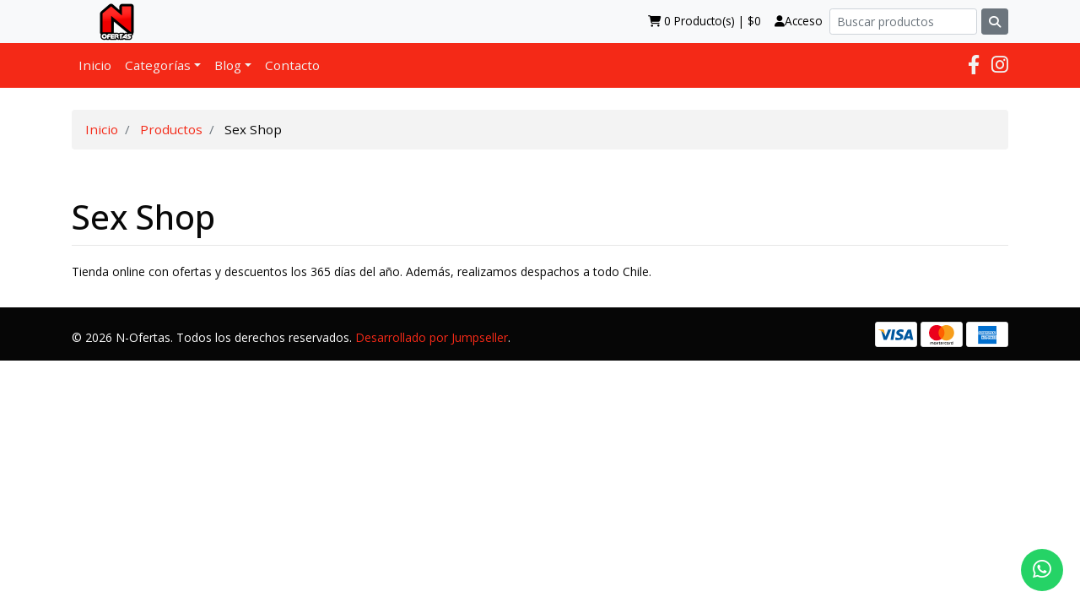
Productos (171, 129)
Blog (227, 65)
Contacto (292, 65)
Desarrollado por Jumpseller (431, 337)
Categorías (158, 65)
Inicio (94, 65)
